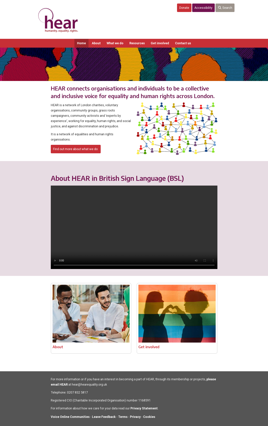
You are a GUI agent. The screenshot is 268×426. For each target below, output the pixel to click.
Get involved (160, 43)
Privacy (135, 417)
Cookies (149, 417)
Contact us (183, 43)
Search (225, 8)
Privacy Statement (144, 408)
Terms (122, 417)
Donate (184, 8)
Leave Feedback (104, 417)
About (96, 43)
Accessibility (203, 8)
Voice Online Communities (70, 417)
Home (81, 43)
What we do (115, 43)
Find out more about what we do (75, 149)
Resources (137, 43)
